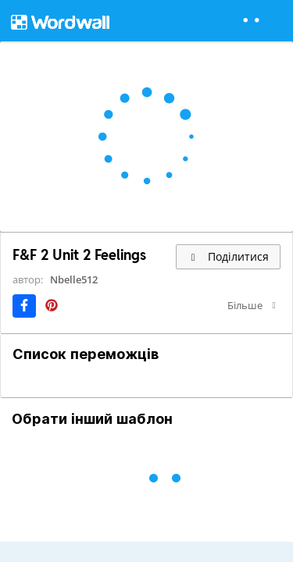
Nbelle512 (74, 279)
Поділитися (228, 256)
